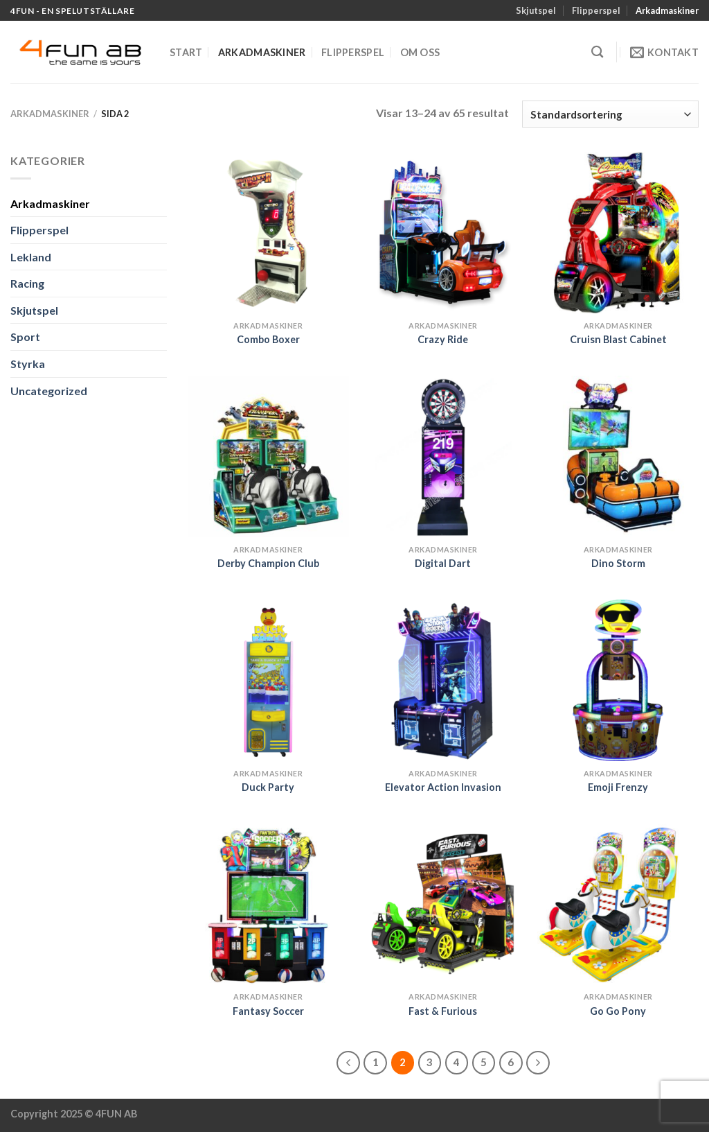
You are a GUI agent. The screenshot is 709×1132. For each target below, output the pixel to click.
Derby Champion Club (268, 563)
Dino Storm (618, 563)
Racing (27, 283)
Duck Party (268, 787)
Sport (25, 336)
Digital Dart (443, 563)
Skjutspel (536, 10)
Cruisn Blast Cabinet (618, 339)
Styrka (27, 363)
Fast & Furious (443, 1011)
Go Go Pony (618, 1011)
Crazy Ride (443, 339)
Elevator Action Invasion (443, 787)
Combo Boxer (268, 339)
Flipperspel (596, 10)
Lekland (30, 256)
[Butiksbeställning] (610, 114)
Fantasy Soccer (268, 1011)
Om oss (420, 52)
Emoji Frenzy (618, 787)
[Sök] (597, 52)
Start (186, 52)
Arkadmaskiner (667, 10)
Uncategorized (48, 390)
